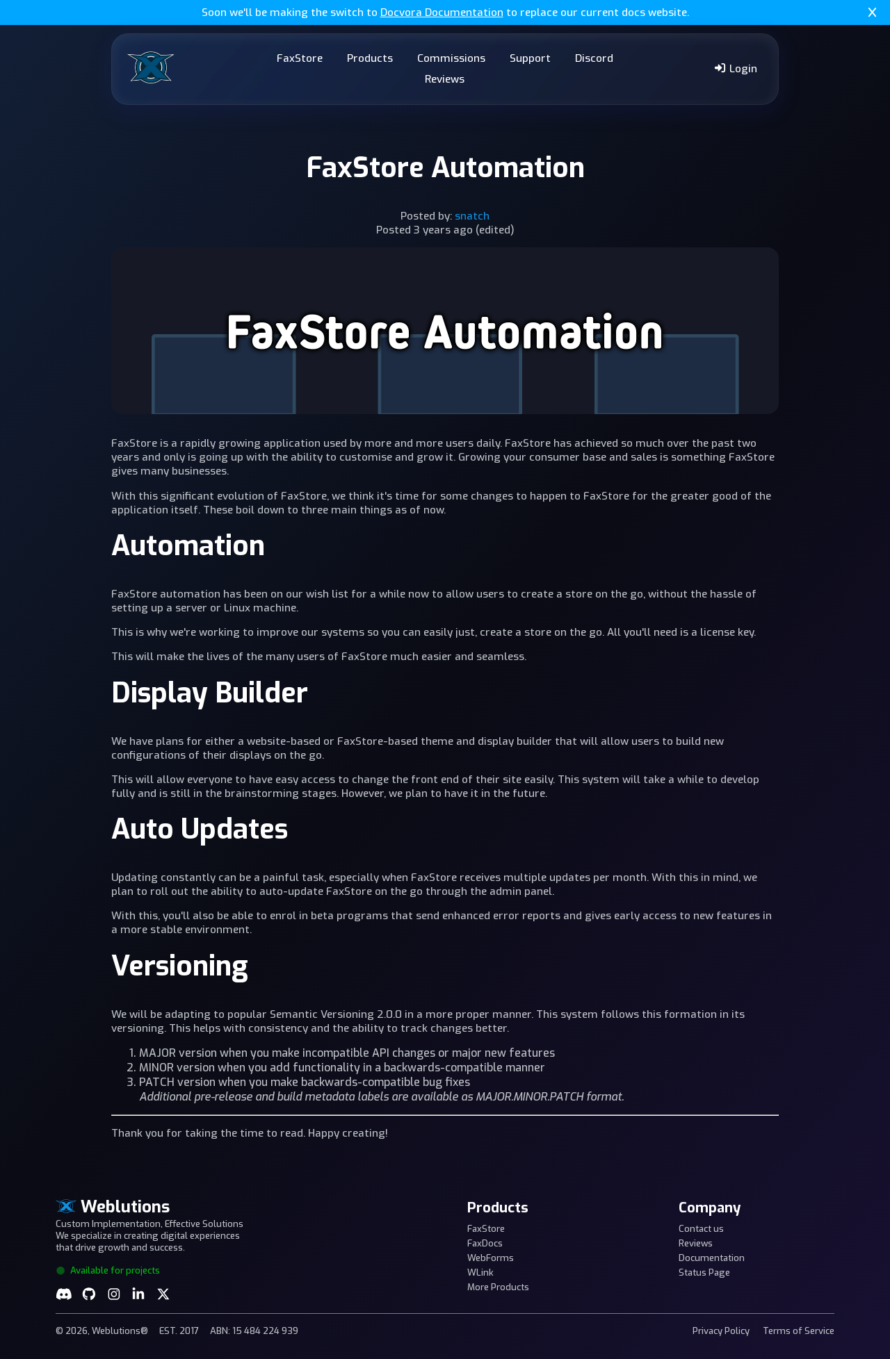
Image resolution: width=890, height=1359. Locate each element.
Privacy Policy (721, 1331)
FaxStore (300, 58)
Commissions (451, 58)
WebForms (490, 1258)
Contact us (701, 1229)
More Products (498, 1287)
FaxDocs (485, 1243)
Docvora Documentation (441, 12)
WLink (480, 1272)
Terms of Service (798, 1331)
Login (735, 69)
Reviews (444, 79)
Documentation (712, 1258)
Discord (594, 58)
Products (370, 58)
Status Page (704, 1272)
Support (530, 58)
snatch (472, 216)
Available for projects (108, 1270)
